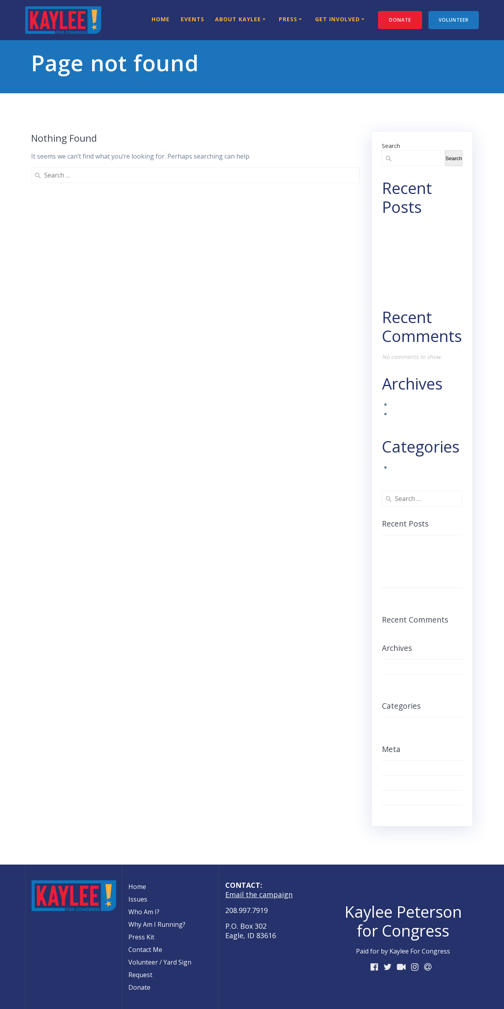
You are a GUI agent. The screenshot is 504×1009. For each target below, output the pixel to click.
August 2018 (409, 413)
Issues (137, 899)
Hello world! (408, 284)
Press (288, 19)
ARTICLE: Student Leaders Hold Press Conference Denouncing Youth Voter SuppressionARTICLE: (420, 561)
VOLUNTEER (454, 20)
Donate (139, 987)
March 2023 (408, 404)
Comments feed (407, 797)
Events (192, 19)
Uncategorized (413, 467)
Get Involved (337, 19)
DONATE (400, 20)
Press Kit (141, 937)
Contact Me (145, 949)
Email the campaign (259, 894)
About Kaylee (238, 19)
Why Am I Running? (156, 924)
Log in (393, 767)
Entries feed (402, 782)
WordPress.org (406, 812)
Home (161, 19)
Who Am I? (143, 911)
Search (391, 146)
